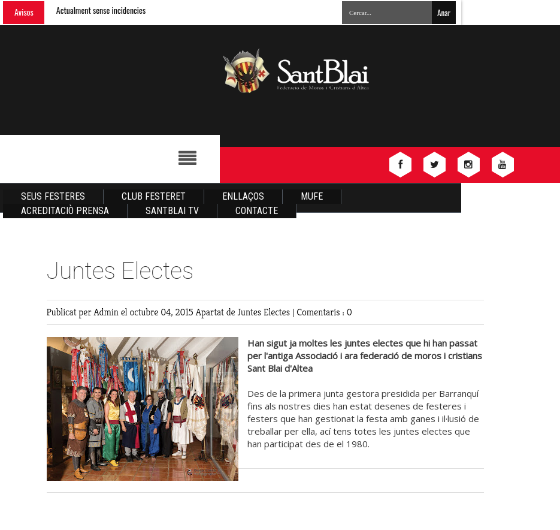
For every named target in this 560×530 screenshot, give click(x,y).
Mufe (312, 196)
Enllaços (243, 196)
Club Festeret (154, 196)
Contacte (256, 210)
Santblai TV (172, 210)
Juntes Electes (265, 312)
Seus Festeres (53, 196)
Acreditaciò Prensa (65, 210)
